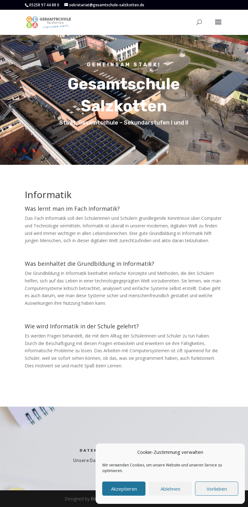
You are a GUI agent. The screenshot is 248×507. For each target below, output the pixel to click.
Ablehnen (170, 489)
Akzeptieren (124, 489)
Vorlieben (217, 489)
